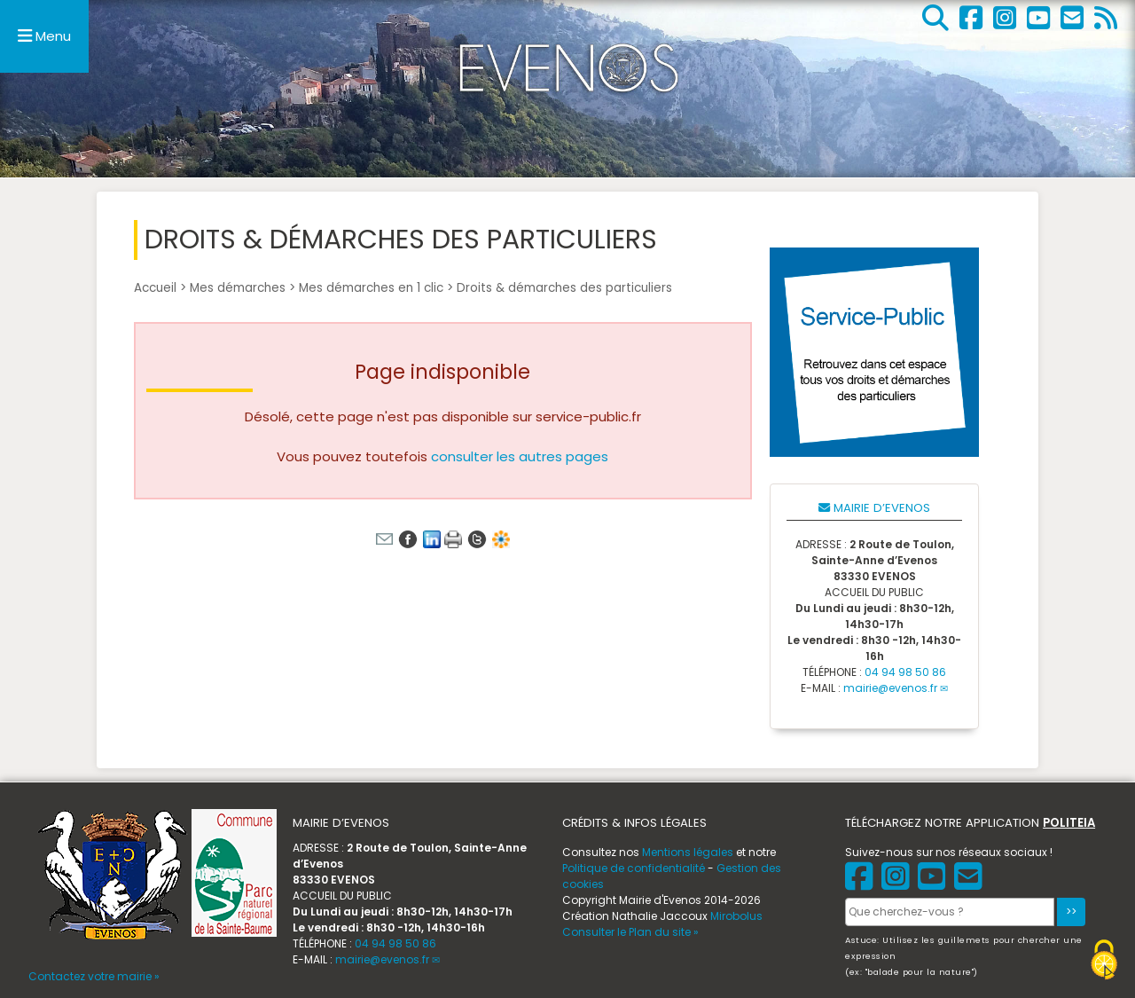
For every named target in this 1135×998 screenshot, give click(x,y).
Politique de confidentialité (633, 868)
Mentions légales (687, 852)
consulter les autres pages (519, 456)
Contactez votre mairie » (94, 976)
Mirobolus (736, 915)
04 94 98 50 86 (905, 672)
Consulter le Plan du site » (630, 931)
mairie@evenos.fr (890, 687)
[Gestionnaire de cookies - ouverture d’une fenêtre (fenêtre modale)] (1104, 962)
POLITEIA (1069, 822)
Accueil (155, 287)
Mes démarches (238, 287)
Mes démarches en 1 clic (371, 287)
